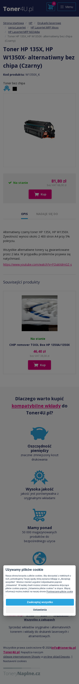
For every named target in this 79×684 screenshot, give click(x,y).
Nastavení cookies (15, 661)
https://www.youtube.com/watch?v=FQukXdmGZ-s (37, 264)
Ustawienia (40, 609)
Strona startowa (13, 23)
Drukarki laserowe (49, 23)
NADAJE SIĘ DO (47, 214)
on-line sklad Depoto (56, 656)
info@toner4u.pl (63, 648)
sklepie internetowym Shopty (21, 656)
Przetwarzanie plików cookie (59, 591)
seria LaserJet (17, 27)
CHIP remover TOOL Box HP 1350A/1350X (39, 345)
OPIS (24, 214)
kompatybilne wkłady (36, 406)
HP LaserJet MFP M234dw (24, 32)
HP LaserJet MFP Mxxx (45, 27)
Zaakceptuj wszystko (40, 602)
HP (30, 23)
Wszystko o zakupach (39, 619)
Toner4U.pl (11, 652)
